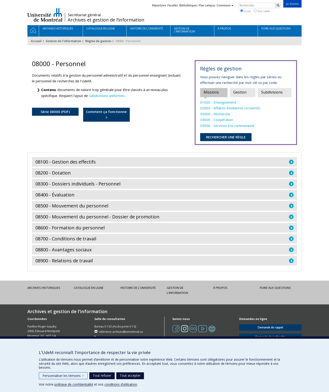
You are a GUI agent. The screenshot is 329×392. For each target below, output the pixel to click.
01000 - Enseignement (218, 102)
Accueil (36, 41)
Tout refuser (102, 375)
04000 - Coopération (216, 119)
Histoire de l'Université (138, 288)
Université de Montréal (44, 15)
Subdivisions (272, 92)
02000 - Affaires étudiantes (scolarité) (230, 108)
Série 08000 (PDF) (55, 111)
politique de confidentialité (73, 384)
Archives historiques (43, 288)
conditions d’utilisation (120, 384)
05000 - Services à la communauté (227, 125)
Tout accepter (130, 375)
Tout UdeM (262, 11)
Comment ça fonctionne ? (106, 114)
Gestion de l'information (63, 41)
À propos (220, 288)
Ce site (245, 11)
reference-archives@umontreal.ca (121, 332)
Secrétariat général (84, 15)
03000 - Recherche (215, 114)
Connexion (225, 5)
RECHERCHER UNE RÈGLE (226, 137)
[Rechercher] (278, 5)
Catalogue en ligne (88, 288)
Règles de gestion (98, 41)
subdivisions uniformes (107, 95)
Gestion (240, 92)
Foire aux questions (275, 288)
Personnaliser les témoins (63, 375)
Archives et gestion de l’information (106, 20)
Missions (211, 92)
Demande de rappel (270, 327)
